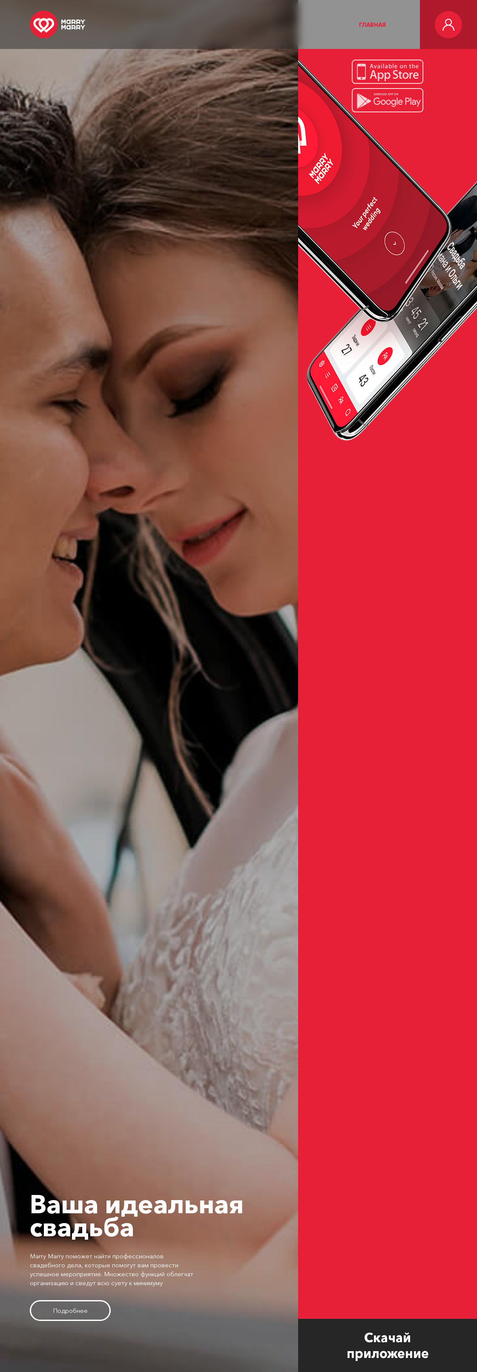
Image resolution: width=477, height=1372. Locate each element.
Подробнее (70, 1310)
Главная (372, 24)
